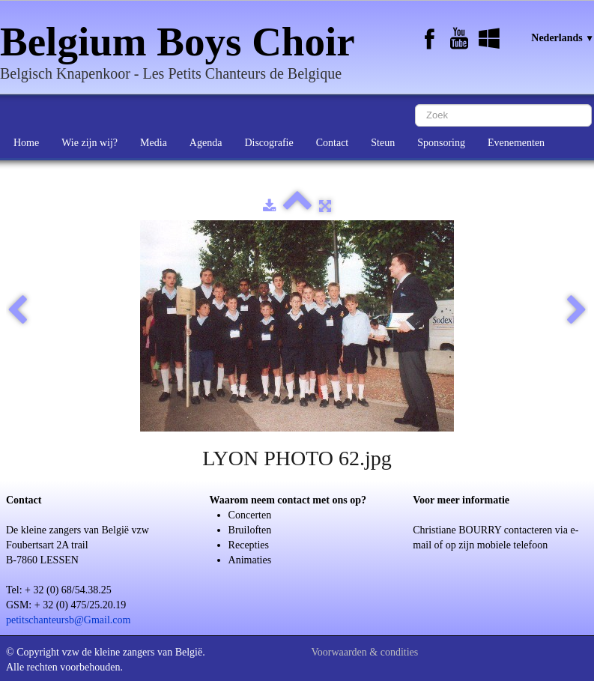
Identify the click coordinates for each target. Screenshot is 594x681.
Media (153, 142)
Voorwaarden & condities (364, 652)
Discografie (268, 142)
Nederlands (562, 37)
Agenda (206, 142)
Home (26, 142)
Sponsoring (441, 142)
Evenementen (516, 142)
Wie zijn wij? (89, 142)
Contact (332, 142)
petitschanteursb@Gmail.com (68, 620)
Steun (383, 142)
